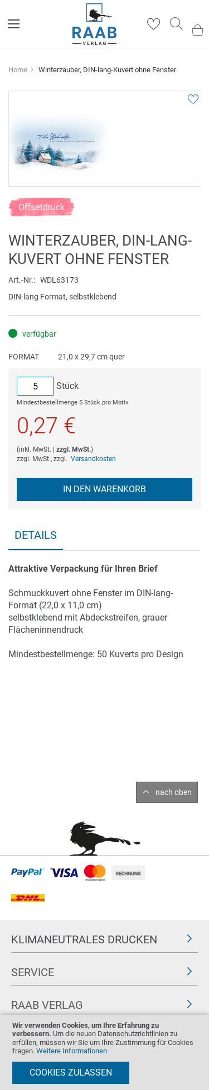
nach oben (173, 792)
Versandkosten (93, 459)
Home (17, 70)
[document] (104, 1052)
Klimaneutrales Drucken (84, 939)
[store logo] (94, 24)
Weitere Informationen (71, 1051)
